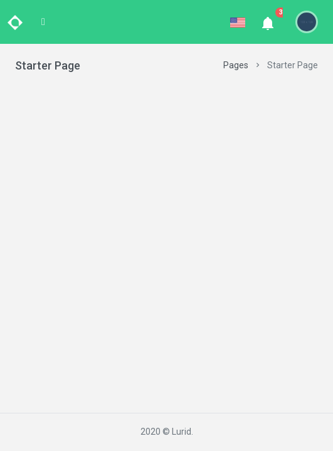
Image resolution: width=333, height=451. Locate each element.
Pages (235, 65)
